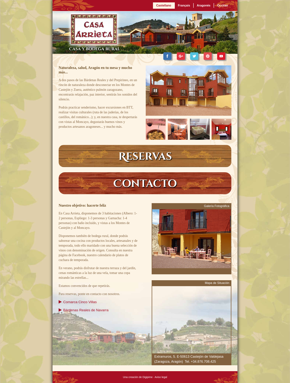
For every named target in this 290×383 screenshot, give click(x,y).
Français (184, 5)
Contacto (145, 184)
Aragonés (203, 5)
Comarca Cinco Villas (80, 302)
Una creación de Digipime (138, 377)
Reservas (145, 157)
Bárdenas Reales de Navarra (86, 310)
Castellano (163, 5)
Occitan (222, 5)
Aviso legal (161, 377)
